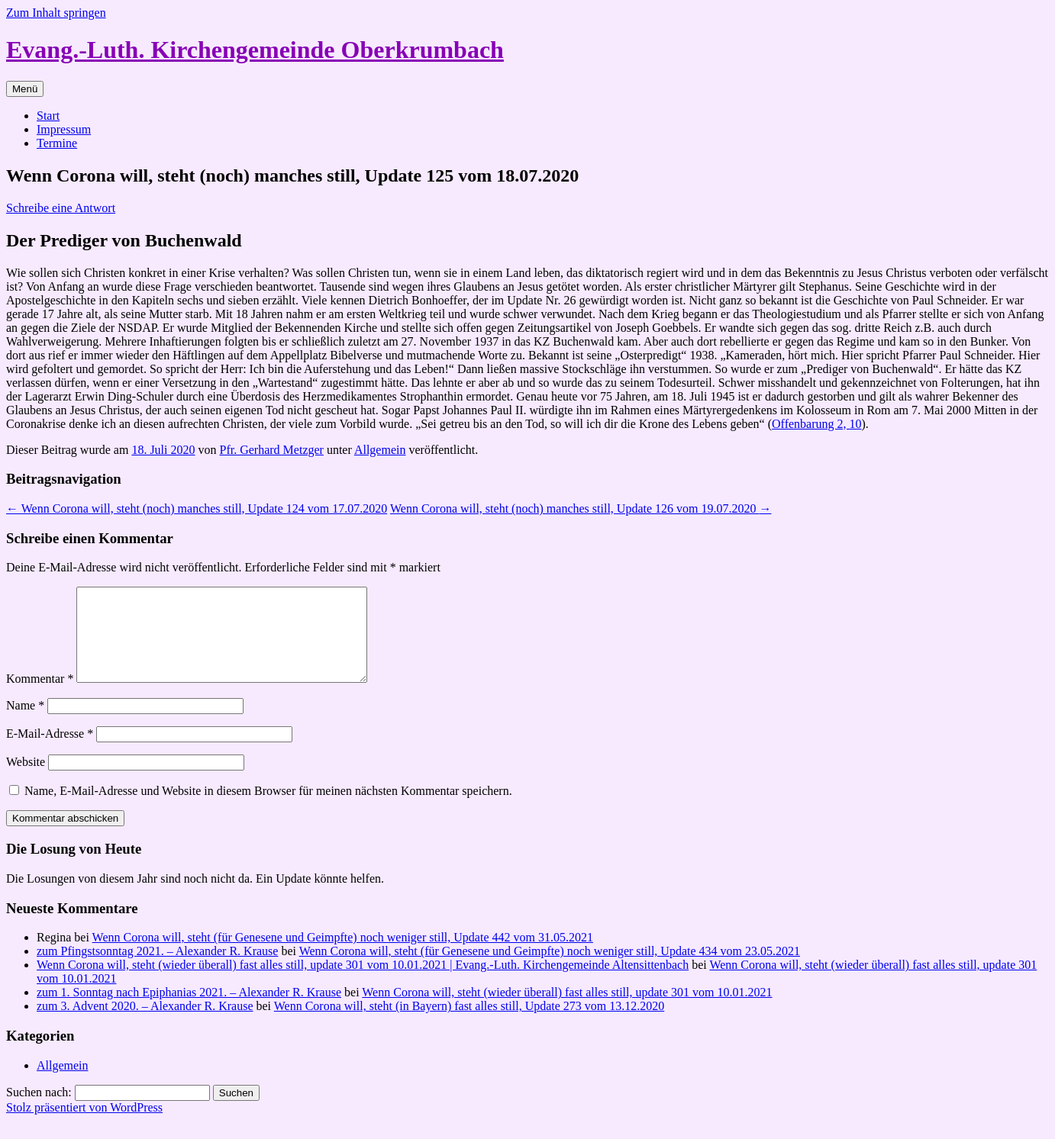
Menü (24, 89)
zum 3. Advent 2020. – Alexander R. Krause (145, 1024)
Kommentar (39, 696)
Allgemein (380, 449)
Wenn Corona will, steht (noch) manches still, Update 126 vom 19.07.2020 (581, 508)
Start (48, 115)
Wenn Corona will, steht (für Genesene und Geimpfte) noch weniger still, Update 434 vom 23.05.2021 (549, 969)
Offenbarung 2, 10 (816, 423)
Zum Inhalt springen (56, 12)
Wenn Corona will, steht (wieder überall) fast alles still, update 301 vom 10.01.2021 (567, 1010)
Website (25, 780)
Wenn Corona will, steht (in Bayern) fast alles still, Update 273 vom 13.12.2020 (469, 1024)
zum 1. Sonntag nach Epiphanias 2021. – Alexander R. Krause (189, 1010)
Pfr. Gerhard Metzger (272, 449)
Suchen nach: (39, 1110)
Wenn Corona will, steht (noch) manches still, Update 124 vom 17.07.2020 (196, 508)
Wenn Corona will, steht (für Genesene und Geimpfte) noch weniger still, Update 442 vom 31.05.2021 (342, 955)
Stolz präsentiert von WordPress (84, 1125)
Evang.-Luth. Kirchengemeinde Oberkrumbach (255, 49)
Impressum (64, 129)
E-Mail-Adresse (49, 751)
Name (25, 723)
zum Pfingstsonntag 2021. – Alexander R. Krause (157, 969)
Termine (57, 143)
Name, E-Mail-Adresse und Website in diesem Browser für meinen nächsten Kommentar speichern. (268, 809)
